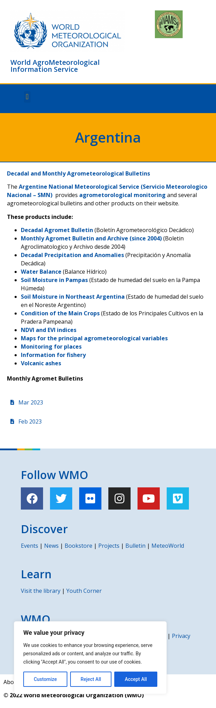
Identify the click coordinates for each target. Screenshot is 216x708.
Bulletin (135, 545)
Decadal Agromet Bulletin (57, 230)
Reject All (91, 679)
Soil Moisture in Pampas (54, 280)
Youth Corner (84, 591)
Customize (45, 679)
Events (29, 545)
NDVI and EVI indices (48, 330)
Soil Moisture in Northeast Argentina (73, 296)
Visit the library (40, 591)
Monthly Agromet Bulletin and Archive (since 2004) (91, 238)
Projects (108, 545)
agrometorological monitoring (122, 195)
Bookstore (78, 545)
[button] (27, 97)
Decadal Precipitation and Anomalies (72, 255)
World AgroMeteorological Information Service (55, 66)
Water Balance (41, 271)
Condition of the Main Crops (60, 313)
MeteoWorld (167, 545)
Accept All (136, 679)
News (51, 545)
